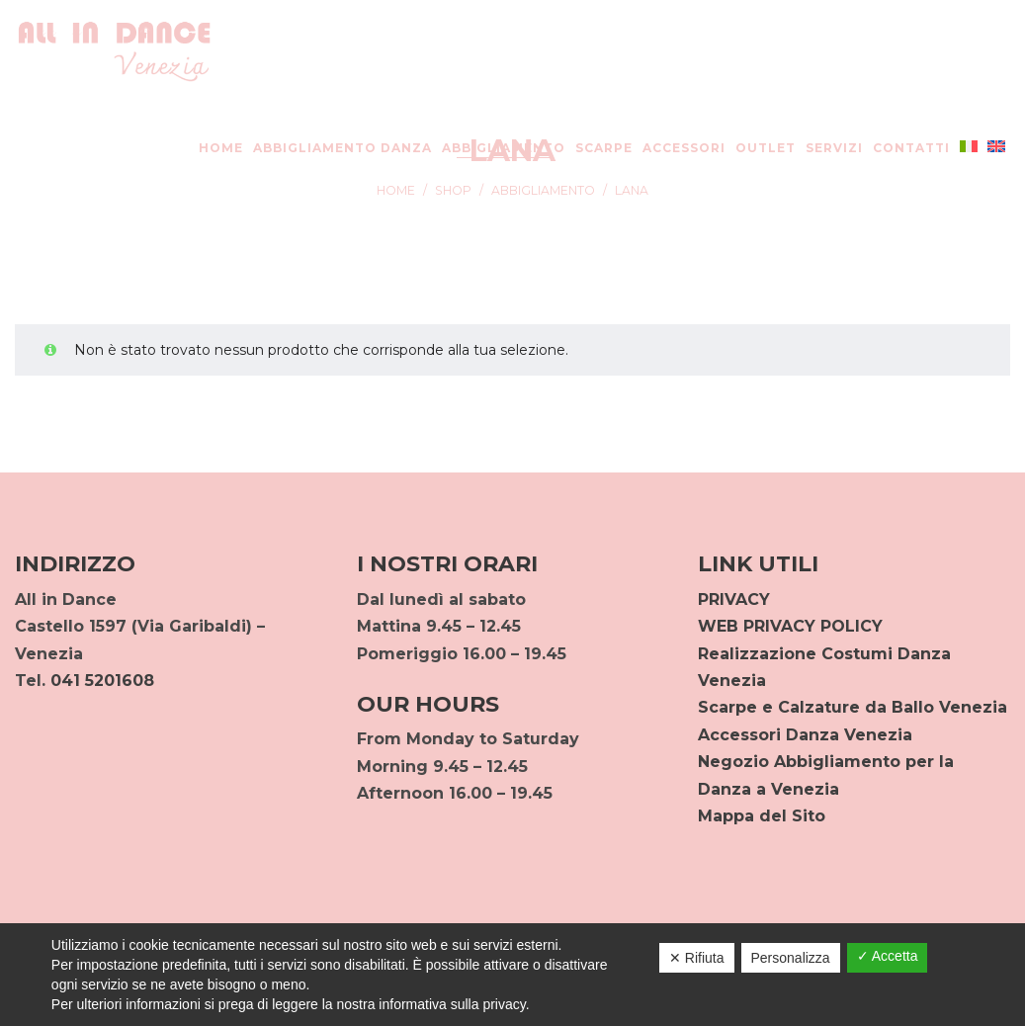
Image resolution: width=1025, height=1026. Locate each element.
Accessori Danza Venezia (805, 735)
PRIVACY (734, 599)
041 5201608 (102, 680)
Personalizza (790, 958)
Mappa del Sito (761, 816)
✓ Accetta (887, 956)
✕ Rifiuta (697, 958)
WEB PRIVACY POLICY (790, 626)
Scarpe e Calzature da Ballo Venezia (852, 707)
